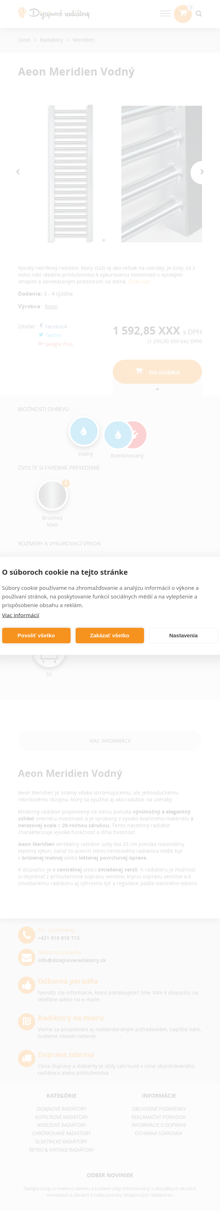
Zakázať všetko (109, 635)
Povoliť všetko (36, 635)
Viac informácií (20, 614)
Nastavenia (183, 635)
